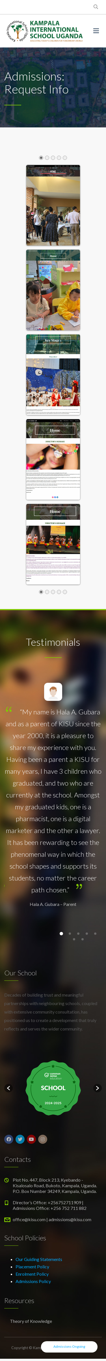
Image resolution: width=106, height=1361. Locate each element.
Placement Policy (32, 1266)
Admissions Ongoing (69, 1346)
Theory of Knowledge (31, 1321)
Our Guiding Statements (39, 1259)
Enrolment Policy (32, 1274)
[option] (53, 1088)
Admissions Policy (33, 1281)
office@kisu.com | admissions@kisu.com (52, 1219)
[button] (8, 1088)
